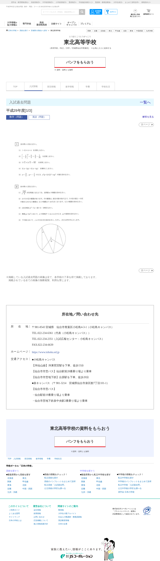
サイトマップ (14, 517)
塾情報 (61, 510)
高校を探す (24, 30)
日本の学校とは (15, 521)
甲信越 (25, 482)
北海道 (102, 31)
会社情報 (37, 510)
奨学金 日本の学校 (126, 492)
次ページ (145, 124)
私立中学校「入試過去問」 (130, 485)
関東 (9, 482)
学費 (88, 86)
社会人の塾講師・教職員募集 (70, 517)
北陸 (24, 485)
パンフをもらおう (80, 62)
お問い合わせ (39, 517)
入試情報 (33, 86)
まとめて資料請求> (132, 2)
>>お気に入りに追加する (101, 48)
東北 (24, 478)
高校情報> (35, 2)
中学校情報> (47, 2)
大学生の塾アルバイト (67, 514)
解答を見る (148, 116)
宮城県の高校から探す (39, 30)
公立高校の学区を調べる (55, 489)
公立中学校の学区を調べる (130, 489)
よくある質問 (14, 514)
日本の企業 (62, 524)
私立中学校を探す (126, 478)
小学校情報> (61, 2)
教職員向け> (146, 2)
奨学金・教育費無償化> (20, 2)
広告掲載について (41, 521)
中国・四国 (27, 489)
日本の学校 (12, 30)
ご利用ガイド (14, 510)
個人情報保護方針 (41, 524)
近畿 (9, 489)
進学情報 (69, 86)
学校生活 (106, 86)
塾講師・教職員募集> (103, 2)
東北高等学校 (80, 42)
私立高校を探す (51, 478)
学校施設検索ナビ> (86, 2)
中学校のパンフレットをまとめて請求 (134, 481)
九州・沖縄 (12, 492)
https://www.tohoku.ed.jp (45, 352)
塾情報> (72, 2)
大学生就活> (118, 2)
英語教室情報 (63, 521)
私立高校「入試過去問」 (55, 485)
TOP (15, 86)
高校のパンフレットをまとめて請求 (60, 481)
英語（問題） (39, 117)
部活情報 (51, 86)
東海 (9, 485)
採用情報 (37, 514)
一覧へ (145, 102)
